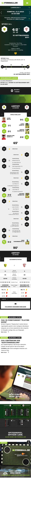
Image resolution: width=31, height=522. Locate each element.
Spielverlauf (15, 114)
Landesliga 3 (20, 7)
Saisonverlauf (29, 259)
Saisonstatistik (16, 259)
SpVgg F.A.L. (7, 24)
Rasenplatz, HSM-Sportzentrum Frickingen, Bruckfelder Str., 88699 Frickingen (17, 18)
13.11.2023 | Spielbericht (6, 80)
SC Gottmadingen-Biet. (21, 36)
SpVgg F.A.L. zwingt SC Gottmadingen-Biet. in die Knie (15, 83)
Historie (2, 259)
